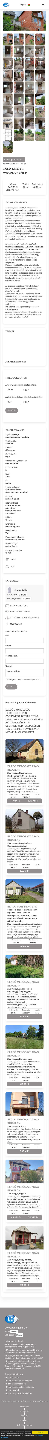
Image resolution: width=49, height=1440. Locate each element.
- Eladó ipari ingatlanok (15, 1384)
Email (8, 646)
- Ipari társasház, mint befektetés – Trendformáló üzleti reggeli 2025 (20, 1345)
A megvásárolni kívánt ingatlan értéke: (20, 385)
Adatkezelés (24, 1411)
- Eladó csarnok (12, 1377)
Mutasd (22, 594)
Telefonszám (11, 656)
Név (7, 635)
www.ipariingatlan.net (16, 1327)
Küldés (11, 687)
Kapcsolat (24, 1416)
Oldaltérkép (24, 1407)
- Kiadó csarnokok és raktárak (18, 1393)
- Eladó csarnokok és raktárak (18, 1381)
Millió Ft (26, 390)
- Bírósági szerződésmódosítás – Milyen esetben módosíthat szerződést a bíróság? (24, 1356)
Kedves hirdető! (24, 672)
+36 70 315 (12, 595)
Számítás (11, 410)
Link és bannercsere (24, 1425)
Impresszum (24, 1420)
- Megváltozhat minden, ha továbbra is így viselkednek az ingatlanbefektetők (24, 1351)
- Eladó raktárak (12, 1390)
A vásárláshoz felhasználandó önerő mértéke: (23, 397)
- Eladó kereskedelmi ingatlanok (19, 1387)
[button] (25, 4)
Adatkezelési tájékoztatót (30, 679)
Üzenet (8, 666)
